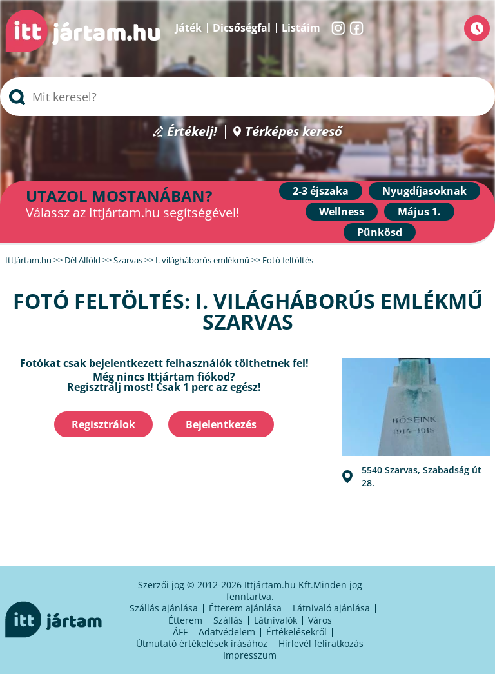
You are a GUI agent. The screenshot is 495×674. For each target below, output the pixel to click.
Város (320, 620)
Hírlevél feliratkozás (321, 643)
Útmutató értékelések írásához (201, 643)
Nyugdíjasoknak (424, 191)
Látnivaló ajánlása (331, 608)
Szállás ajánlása (164, 608)
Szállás (228, 620)
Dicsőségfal (242, 28)
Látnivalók (275, 620)
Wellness (341, 211)
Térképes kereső (293, 132)
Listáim (301, 28)
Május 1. (419, 211)
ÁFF (180, 632)
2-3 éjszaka (321, 191)
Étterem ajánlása (245, 608)
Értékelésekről (296, 632)
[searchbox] (247, 96)
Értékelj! (192, 132)
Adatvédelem (227, 632)
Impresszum (250, 655)
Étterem (185, 620)
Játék (188, 28)
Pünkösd (379, 232)
